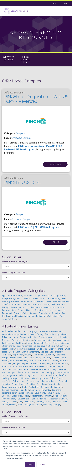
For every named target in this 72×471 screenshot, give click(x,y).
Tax (20, 401)
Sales (25, 313)
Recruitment (40, 310)
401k (4, 331)
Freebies (57, 301)
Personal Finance (26, 310)
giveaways (17, 137)
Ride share (56, 390)
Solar (56, 395)
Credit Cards (39, 298)
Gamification (8, 304)
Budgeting (64, 337)
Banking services (28, 334)
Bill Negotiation (58, 295)
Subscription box (40, 398)
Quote (24, 387)
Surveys (13, 401)
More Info (55, 164)
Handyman (45, 363)
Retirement (7, 313)
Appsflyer (34, 331)
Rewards (18, 313)
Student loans (24, 398)
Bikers (48, 334)
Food (12, 360)
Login (53, 4)
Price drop (41, 384)
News (63, 307)
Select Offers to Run (25, 59)
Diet (52, 351)
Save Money (45, 313)
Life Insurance (58, 304)
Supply (65, 398)
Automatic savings (10, 334)
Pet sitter (31, 384)
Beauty (40, 334)
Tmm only (56, 401)
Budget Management (12, 298)
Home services (42, 366)
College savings (41, 346)
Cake (29, 340)
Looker (59, 372)
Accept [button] (30, 465)
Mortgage (15, 378)
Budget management (48, 337)
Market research (39, 375)
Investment (63, 369)
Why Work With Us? (8, 58)
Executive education (19, 357)
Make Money (36, 307)
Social (26, 395)
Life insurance (23, 372)
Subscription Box (56, 316)
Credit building (28, 348)
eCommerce (27, 301)
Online (53, 378)
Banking (46, 295)
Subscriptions (55, 398)
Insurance (36, 304)
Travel (5, 404)
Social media (36, 395)
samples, (27, 137)
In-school (13, 369)
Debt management (30, 351)
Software (48, 395)
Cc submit (39, 343)
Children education (61, 343)
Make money (24, 375)
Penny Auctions (9, 310)
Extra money (36, 357)
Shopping (56, 313)
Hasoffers (56, 363)
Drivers (27, 354)
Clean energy (9, 346)
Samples (20, 133)
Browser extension (29, 337)
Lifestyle (6, 307)
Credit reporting (56, 348)
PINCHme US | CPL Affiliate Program (38, 227)
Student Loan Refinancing (35, 316)
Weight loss (30, 404)
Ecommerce (38, 354)
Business (6, 340)
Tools (65, 401)
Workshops (48, 404)
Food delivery (22, 360)
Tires (47, 401)
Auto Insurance (15, 295)
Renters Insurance (55, 310)
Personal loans (19, 384)
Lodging (51, 372)
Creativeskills (8, 348)
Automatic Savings (32, 295)
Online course (19, 381)
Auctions (44, 331)
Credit (18, 348)
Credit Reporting (53, 298)
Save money (41, 392)
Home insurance (26, 366)
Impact (53, 366)
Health (65, 363)
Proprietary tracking (11, 387)
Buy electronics (19, 340)
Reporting (24, 390)
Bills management (10, 337)
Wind (39, 404)
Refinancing (56, 387)
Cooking (53, 346)
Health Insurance (23, 304)
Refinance (45, 387)
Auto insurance (56, 331)
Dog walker (17, 354)
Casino (29, 343)
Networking (36, 378)
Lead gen (11, 372)
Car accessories (40, 340)
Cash (51, 340)
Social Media (16, 316)
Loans (14, 307)
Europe (5, 357)
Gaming (54, 360)
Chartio (48, 343)
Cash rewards (8, 343)
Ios (3, 372)
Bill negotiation (59, 334)
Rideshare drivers (10, 392)
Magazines (23, 307)
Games (65, 301)
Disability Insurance (11, 301)
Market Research (51, 307)
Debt (64, 298)
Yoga (57, 404)
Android (19, 331)
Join (65, 4)
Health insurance (10, 366)
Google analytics (21, 363)
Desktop (44, 351)
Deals (11, 351)
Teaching (39, 401)
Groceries (34, 363)
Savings (51, 392)
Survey (5, 401)
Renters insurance (10, 390)
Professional (53, 384)
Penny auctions (34, 381)
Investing (46, 304)
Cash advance (61, 340)
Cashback (27, 298)
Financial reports (59, 357)
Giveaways (7, 363)
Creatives (62, 346)
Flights (5, 360)
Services (60, 392)
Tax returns (28, 401)
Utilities (12, 404)
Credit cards (42, 348)
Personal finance (50, 381)
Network (25, 378)
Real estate (34, 387)
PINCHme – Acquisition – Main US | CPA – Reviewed (36, 97)
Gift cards (64, 360)
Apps (4, 295)
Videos (21, 404)
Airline (11, 331)
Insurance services (38, 369)
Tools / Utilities (9, 319)
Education (38, 301)
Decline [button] (41, 465)
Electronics (60, 354)
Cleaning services (25, 346)
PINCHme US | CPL (22, 181)
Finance (48, 301)
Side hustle (17, 395)
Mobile (51, 375)
